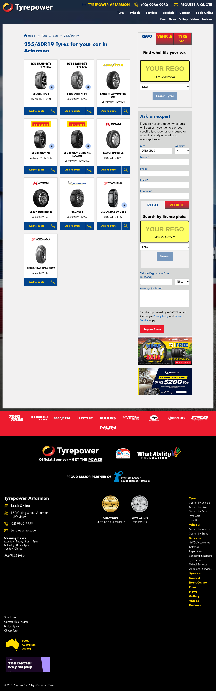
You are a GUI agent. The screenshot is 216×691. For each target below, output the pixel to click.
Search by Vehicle (199, 502)
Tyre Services (196, 560)
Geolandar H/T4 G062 (41, 268)
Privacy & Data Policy (24, 685)
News (172, 19)
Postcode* (146, 191)
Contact (185, 13)
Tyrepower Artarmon (106, 5)
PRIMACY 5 (77, 212)
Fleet (163, 19)
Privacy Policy (160, 316)
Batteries (194, 547)
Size (142, 146)
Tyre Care (194, 516)
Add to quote (36, 110)
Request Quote (152, 329)
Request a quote (193, 5)
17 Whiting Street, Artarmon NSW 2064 (30, 515)
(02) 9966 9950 (154, 5)
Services (151, 13)
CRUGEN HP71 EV (77, 94)
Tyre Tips (194, 520)
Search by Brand (198, 511)
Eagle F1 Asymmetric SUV (113, 95)
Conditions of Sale (44, 685)
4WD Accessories (199, 542)
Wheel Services (198, 564)
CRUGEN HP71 (41, 94)
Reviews (207, 19)
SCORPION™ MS (41, 153)
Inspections (195, 551)
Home (29, 36)
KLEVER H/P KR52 (113, 153)
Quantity (180, 146)
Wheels (135, 13)
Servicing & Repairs (200, 555)
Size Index (10, 617)
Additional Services (200, 569)
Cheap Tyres (11, 630)
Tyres (121, 13)
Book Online (204, 13)
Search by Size (198, 507)
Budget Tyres (11, 626)
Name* (144, 157)
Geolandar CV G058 (113, 212)
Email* (144, 180)
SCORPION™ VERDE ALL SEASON (77, 154)
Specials (168, 13)
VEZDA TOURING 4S (41, 212)
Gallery (183, 19)
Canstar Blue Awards (16, 622)
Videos (195, 19)
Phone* (144, 169)
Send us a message (23, 530)
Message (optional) (151, 288)
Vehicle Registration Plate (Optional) (154, 275)
